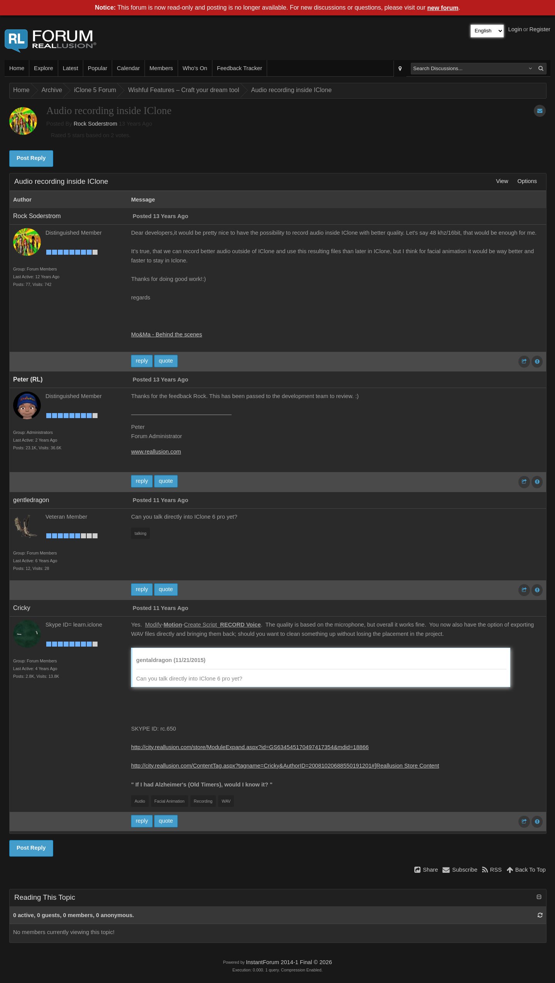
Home (17, 68)
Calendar (128, 68)
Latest (70, 68)
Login (515, 29)
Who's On (195, 68)
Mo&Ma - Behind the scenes (166, 334)
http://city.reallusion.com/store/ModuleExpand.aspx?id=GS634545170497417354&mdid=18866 (250, 747)
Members (161, 68)
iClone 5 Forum (95, 90)
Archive (52, 90)
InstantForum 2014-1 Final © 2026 (289, 962)
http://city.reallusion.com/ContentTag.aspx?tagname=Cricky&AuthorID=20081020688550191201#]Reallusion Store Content (285, 766)
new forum (443, 8)
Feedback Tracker (239, 68)
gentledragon (31, 500)
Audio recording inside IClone (291, 90)
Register (539, 29)
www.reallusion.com (156, 452)
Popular (97, 68)
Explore (43, 68)
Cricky (21, 608)
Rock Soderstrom (95, 124)
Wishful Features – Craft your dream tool (183, 90)
